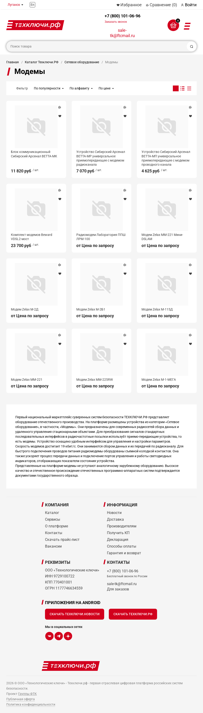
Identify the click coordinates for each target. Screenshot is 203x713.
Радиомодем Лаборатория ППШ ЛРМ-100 (101, 237)
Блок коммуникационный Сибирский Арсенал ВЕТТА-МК (34, 154)
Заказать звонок (116, 21)
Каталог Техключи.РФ (41, 62)
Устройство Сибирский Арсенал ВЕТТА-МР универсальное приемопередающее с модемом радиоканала (100, 158)
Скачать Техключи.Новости (75, 614)
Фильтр (22, 88)
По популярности (47, 88)
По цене (104, 88)
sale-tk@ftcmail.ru (122, 33)
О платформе (56, 526)
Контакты (53, 533)
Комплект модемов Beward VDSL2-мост (31, 237)
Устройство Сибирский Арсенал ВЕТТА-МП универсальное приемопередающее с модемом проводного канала (166, 158)
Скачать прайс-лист (62, 539)
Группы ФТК (27, 694)
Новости (114, 512)
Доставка (115, 519)
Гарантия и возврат (124, 553)
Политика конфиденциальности (30, 704)
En (32, 4)
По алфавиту (79, 88)
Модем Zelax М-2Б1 (90, 309)
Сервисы (52, 519)
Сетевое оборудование (81, 62)
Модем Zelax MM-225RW (94, 379)
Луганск (14, 4)
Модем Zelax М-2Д (25, 309)
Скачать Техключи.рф (132, 614)
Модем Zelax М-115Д (157, 309)
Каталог (52, 512)
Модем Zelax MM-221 (26, 379)
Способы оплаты (121, 546)
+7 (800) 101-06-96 (122, 18)
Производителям (121, 526)
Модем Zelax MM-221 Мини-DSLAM (162, 237)
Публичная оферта (20, 699)
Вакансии (53, 546)
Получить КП (118, 533)
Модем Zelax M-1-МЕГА (159, 379)
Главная (12, 62)
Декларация (117, 539)
